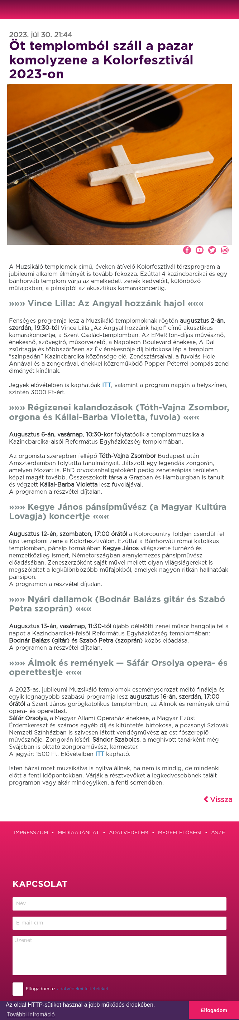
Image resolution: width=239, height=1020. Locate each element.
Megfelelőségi (179, 832)
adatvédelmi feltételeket (83, 989)
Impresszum (31, 832)
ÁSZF (218, 832)
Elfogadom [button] (214, 1010)
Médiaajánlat (78, 832)
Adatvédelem (128, 832)
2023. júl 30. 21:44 (40, 35)
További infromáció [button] (30, 1014)
